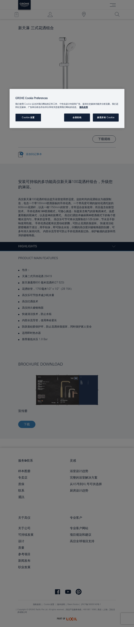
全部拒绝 (77, 117)
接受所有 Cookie (105, 117)
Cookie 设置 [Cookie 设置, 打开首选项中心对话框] (28, 117)
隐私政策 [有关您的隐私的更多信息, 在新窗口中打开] (83, 107)
